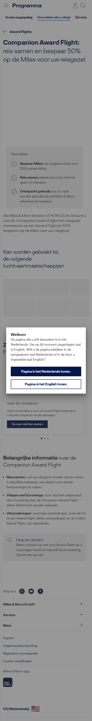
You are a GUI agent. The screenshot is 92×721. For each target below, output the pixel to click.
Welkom (18, 334)
